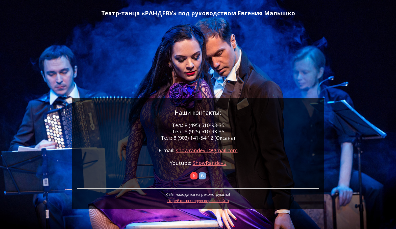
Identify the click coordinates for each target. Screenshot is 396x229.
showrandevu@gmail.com (207, 150)
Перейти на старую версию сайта (198, 200)
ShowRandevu (210, 163)
